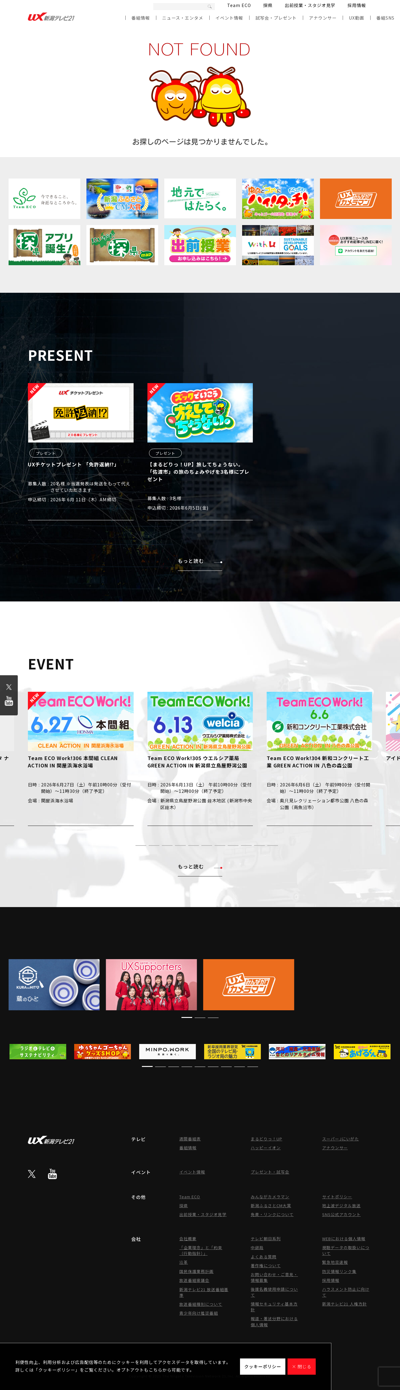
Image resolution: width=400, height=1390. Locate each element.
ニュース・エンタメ (182, 18)
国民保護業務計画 (196, 1271)
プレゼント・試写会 (270, 1172)
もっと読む (200, 560)
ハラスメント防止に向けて (345, 1292)
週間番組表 (190, 1139)
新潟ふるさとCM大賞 (271, 1205)
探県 (267, 5)
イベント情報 (229, 18)
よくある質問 (263, 1257)
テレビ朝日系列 (266, 1238)
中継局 (257, 1247)
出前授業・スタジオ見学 (310, 5)
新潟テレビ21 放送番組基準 (203, 1292)
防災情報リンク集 (339, 1271)
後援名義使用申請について (274, 1292)
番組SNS (385, 18)
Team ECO (239, 5)
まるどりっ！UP (266, 1139)
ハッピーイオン (266, 1148)
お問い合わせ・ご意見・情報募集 (274, 1277)
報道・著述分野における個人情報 (274, 1322)
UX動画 (356, 18)
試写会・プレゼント (276, 18)
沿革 (183, 1262)
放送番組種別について (200, 1304)
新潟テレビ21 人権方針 (344, 1304)
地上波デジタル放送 (341, 1205)
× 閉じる (301, 1366)
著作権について (266, 1265)
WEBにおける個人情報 (343, 1238)
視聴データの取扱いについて (345, 1250)
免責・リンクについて (272, 1214)
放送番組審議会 (194, 1280)
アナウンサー (323, 18)
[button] (127, 845)
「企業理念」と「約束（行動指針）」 (200, 1250)
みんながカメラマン (270, 1197)
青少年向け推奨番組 (198, 1313)
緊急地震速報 (335, 1262)
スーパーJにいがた (340, 1139)
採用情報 (357, 5)
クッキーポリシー (262, 1366)
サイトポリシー (337, 1197)
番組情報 (140, 18)
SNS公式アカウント (341, 1214)
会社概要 (187, 1238)
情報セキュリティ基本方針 (274, 1307)
